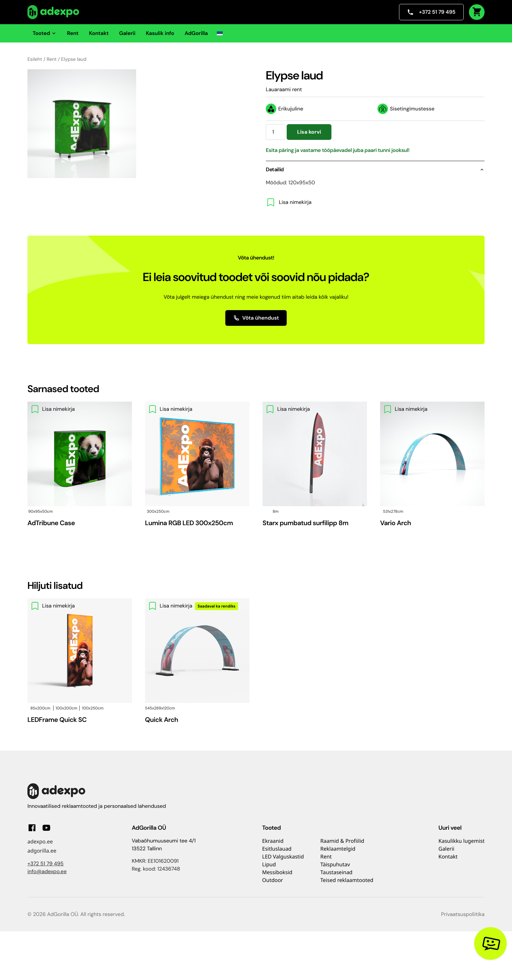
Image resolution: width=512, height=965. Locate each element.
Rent (72, 33)
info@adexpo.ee (47, 871)
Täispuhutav (335, 864)
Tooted (44, 33)
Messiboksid (277, 872)
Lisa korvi (309, 131)
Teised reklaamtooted (346, 880)
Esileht (34, 59)
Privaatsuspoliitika (463, 914)
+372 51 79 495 (431, 11)
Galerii (127, 33)
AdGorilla (196, 33)
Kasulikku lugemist (462, 840)
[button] (220, 33)
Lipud (269, 864)
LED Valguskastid (283, 856)
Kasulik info (160, 33)
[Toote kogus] (275, 132)
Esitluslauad (277, 848)
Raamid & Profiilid (342, 840)
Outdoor (272, 880)
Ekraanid (273, 840)
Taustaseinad (336, 872)
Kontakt (99, 33)
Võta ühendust (256, 317)
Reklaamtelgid (337, 848)
